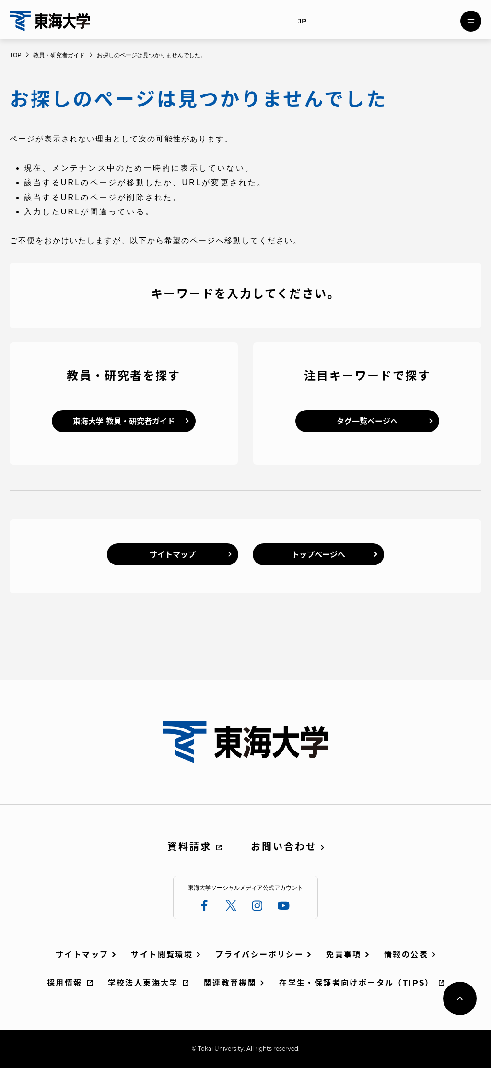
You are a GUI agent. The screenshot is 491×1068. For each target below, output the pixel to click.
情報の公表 (406, 954)
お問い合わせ (284, 847)
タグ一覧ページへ (367, 421)
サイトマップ (173, 554)
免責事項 (344, 954)
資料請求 (189, 847)
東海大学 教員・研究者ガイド (124, 421)
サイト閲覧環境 (162, 954)
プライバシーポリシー (259, 954)
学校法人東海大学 (143, 982)
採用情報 (64, 982)
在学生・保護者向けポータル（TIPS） (356, 982)
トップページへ (318, 554)
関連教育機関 (230, 982)
